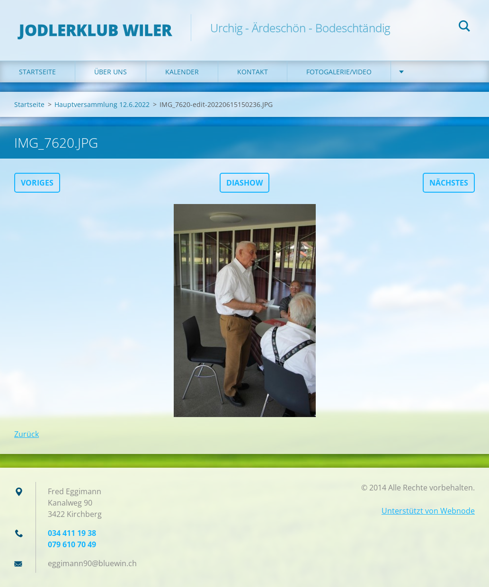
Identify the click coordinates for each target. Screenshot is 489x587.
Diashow (244, 183)
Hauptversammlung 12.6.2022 (102, 104)
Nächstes (448, 183)
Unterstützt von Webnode (428, 511)
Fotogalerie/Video (339, 71)
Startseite (37, 71)
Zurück (26, 434)
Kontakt (252, 71)
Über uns (110, 71)
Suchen (464, 27)
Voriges (37, 183)
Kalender (182, 71)
